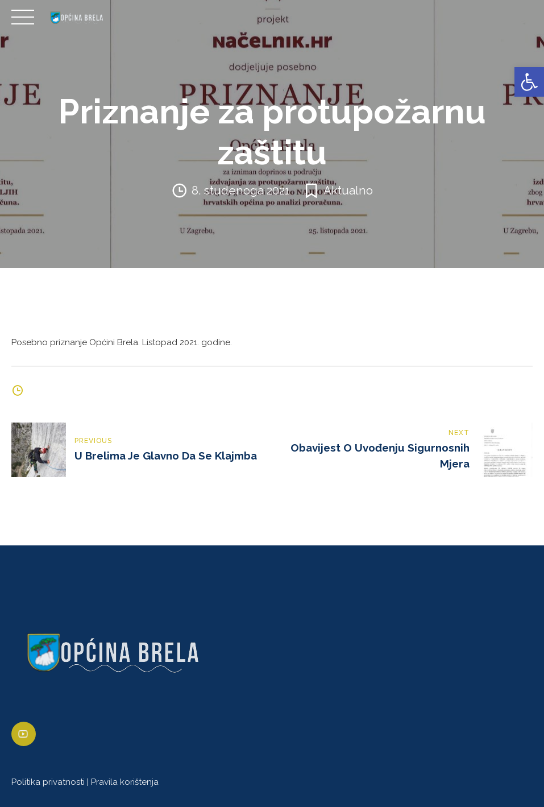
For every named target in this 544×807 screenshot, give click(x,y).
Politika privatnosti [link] (48, 782)
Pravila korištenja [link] (125, 782)
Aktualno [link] (348, 190)
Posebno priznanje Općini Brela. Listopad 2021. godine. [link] (121, 342)
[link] (529, 82)
